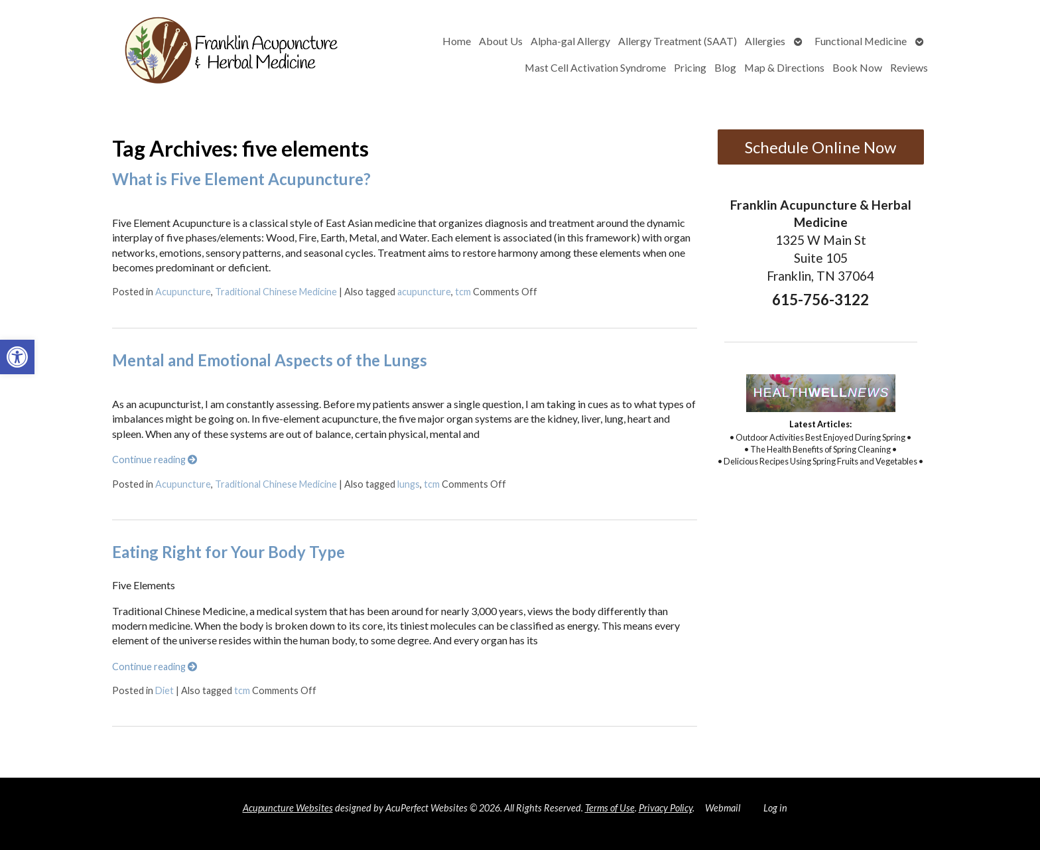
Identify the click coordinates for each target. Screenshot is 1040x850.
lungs (408, 484)
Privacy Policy (665, 808)
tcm (463, 291)
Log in (775, 808)
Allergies (765, 41)
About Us (501, 41)
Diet (164, 690)
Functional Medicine (860, 41)
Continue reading (154, 459)
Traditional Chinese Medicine (276, 291)
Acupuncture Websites (288, 808)
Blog (725, 67)
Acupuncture (183, 291)
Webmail (722, 808)
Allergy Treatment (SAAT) (677, 41)
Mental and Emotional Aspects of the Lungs (269, 360)
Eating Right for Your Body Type (228, 551)
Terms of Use (610, 808)
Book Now (857, 67)
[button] (17, 357)
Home (456, 41)
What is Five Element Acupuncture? (241, 178)
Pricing (690, 67)
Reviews (909, 67)
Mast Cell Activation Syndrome (595, 67)
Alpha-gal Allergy (570, 41)
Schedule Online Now (820, 147)
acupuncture (424, 291)
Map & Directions (784, 67)
